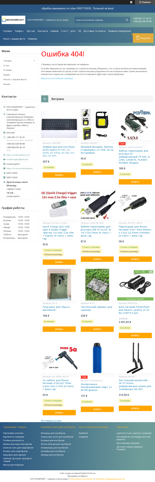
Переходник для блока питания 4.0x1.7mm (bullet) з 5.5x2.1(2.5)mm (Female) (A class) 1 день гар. (135, 231)
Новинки (32, 38)
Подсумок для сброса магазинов (56, 308)
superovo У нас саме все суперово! (134, 433)
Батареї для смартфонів (15, 451)
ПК (79, 30)
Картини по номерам (13, 436)
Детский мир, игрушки (128, 443)
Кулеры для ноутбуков (52, 454)
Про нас (31, 30)
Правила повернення (119, 30)
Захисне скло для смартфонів (18, 447)
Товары (7, 60)
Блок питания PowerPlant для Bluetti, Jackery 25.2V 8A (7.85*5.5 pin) (134, 310)
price (73, 30)
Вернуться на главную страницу (57, 78)
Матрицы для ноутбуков (53, 433)
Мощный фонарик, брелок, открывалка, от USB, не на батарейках (97, 149)
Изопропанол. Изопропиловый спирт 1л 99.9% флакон (96, 387)
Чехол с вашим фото (14, 38)
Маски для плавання (13, 464)
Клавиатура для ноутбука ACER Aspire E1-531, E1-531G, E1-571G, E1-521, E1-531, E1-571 (59, 151)
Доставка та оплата (95, 30)
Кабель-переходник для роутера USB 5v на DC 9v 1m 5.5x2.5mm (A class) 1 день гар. (96, 231)
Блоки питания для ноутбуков (56, 444)
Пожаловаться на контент (82, 479)
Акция (6, 84)
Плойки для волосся (13, 440)
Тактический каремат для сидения (96, 308)
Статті (64, 30)
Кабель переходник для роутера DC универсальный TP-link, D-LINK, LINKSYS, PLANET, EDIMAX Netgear (135, 156)
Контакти (43, 30)
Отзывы (7, 70)
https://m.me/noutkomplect (19, 168)
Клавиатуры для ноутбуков (54, 447)
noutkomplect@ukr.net (17, 159)
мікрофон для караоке (14, 454)
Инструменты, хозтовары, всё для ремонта (133, 438)
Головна (7, 30)
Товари (18, 30)
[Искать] (127, 20)
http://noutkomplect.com (18, 155)
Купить (59, 175)
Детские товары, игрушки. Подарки (130, 448)
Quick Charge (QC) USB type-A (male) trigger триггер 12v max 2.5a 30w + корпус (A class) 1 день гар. (58, 232)
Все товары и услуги (51, 420)
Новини (54, 30)
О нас (6, 65)
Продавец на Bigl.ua (77, 476)
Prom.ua (91, 473)
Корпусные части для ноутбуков (57, 436)
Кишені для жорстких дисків (17, 444)
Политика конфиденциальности (110, 479)
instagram (83, 436)
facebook (83, 433)
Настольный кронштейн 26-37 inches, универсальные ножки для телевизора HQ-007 (135, 385)
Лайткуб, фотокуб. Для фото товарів (17, 460)
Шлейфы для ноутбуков (53, 451)
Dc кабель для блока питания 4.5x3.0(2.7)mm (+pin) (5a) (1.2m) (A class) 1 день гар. (58, 385)
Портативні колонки (13, 433)
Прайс (6, 74)
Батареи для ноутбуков (52, 440)
